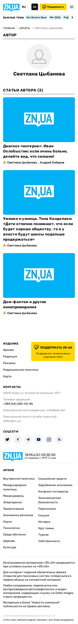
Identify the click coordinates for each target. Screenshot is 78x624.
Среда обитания (14, 534)
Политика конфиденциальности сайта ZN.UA (29, 616)
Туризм (43, 534)
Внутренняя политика (19, 478)
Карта (7, 376)
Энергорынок (12, 502)
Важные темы (13, 17)
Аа (34, 6)
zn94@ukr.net (56, 410)
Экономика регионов (18, 515)
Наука (7, 521)
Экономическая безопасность (49, 500)
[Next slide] (71, 17)
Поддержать (53, 7)
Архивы (8, 350)
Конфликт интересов (53, 491)
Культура (9, 547)
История (44, 522)
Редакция (10, 356)
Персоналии (47, 509)
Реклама (9, 363)
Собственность (49, 541)
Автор (10, 35)
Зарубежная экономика (55, 485)
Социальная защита (52, 478)
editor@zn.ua (12, 421)
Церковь (9, 541)
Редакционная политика (20, 370)
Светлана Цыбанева (39, 74)
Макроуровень (13, 496)
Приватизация (13, 509)
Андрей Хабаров (52, 162)
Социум (43, 515)
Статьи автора (23, 90)
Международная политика (14, 487)
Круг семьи (46, 528)
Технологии (11, 528)
